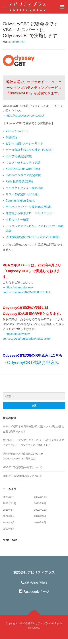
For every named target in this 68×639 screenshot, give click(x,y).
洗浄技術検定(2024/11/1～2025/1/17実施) (32, 237)
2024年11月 (41, 497)
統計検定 (11, 137)
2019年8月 (40, 522)
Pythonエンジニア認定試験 (23, 175)
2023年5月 (9, 509)
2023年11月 (9, 503)
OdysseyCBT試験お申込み (33, 362)
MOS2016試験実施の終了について (22, 467)
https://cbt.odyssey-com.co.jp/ (25, 115)
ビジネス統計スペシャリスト (24, 143)
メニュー (62, 6)
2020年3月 (40, 516)
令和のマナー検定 (17, 219)
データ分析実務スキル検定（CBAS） (30, 149)
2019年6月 (9, 528)
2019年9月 (9, 522)
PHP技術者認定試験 (19, 156)
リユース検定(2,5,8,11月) (22, 194)
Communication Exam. (20, 200)
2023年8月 (40, 503)
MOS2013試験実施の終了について (22, 476)
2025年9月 (9, 497)
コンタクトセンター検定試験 (24, 187)
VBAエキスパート (17, 130)
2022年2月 (9, 516)
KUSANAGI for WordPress (23, 168)
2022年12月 (41, 509)
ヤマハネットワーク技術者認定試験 (29, 206)
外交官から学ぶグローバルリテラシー (30, 213)
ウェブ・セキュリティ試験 (23, 162)
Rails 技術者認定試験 (19, 181)
